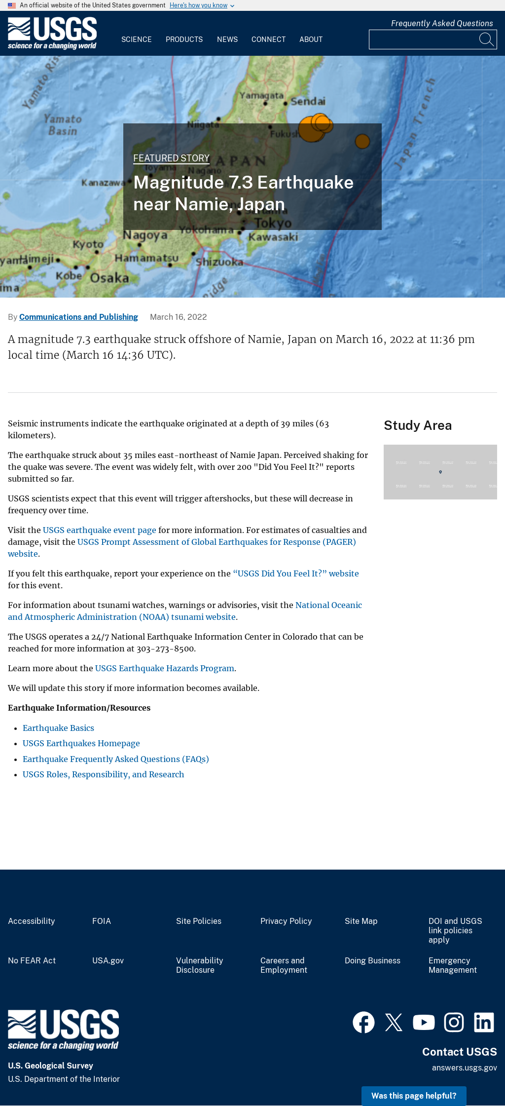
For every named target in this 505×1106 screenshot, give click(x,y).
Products (184, 39)
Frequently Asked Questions (442, 23)
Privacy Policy (286, 921)
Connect (269, 39)
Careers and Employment (283, 965)
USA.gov (108, 960)
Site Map (361, 921)
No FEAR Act (32, 960)
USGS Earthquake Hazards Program (164, 668)
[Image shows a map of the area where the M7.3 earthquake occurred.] (252, 177)
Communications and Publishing (78, 317)
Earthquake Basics (58, 728)
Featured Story (171, 158)
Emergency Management (453, 965)
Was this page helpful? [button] (414, 1096)
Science (136, 39)
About (311, 39)
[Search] (487, 39)
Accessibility (31, 921)
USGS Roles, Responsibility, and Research (103, 774)
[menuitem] (136, 33)
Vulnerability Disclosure (199, 965)
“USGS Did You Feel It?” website (296, 573)
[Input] (433, 39)
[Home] (52, 47)
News (227, 39)
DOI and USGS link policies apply (455, 931)
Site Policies (198, 921)
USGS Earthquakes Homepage (81, 743)
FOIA (101, 921)
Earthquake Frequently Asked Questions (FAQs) (116, 759)
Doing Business (372, 960)
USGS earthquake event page (99, 530)
